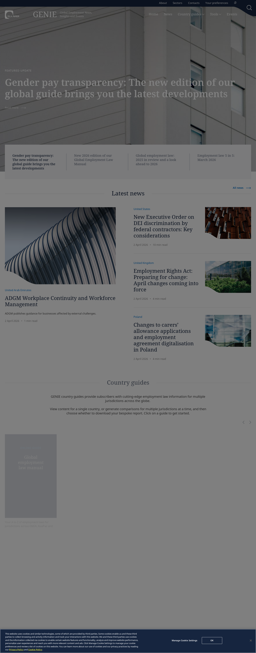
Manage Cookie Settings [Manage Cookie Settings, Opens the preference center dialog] (184, 640)
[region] (128, 641)
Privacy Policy (16, 649)
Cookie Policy (35, 649)
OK (211, 640)
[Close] (250, 640)
